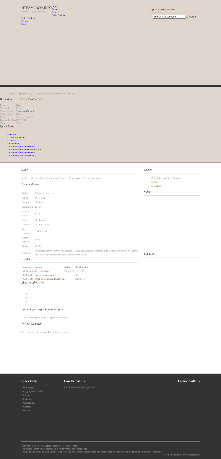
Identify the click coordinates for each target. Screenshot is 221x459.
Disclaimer (157, 451)
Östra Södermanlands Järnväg (49, 278)
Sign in (153, 9)
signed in (47, 332)
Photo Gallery (58, 15)
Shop (23, 23)
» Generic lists (28, 402)
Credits (104, 451)
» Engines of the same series (21, 146)
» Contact (26, 406)
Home (55, 6)
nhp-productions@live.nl (83, 387)
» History (12, 134)
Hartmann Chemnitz (25, 111)
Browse (55, 9)
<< (21, 99)
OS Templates (193, 454)
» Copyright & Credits (32, 391)
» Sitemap (26, 395)
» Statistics (26, 398)
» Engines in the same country (22, 155)
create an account (167, 9)
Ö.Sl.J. (154, 182)
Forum (24, 21)
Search (55, 12)
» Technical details (16, 137)
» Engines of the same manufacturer (24, 149)
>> (40, 99)
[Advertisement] (110, 59)
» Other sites (13, 143)
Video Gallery (28, 18)
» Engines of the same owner (21, 152)
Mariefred (156, 185)
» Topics (11, 140)
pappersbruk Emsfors (45, 274)
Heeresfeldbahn (42, 271)
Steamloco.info (36, 7)
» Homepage (27, 387)
